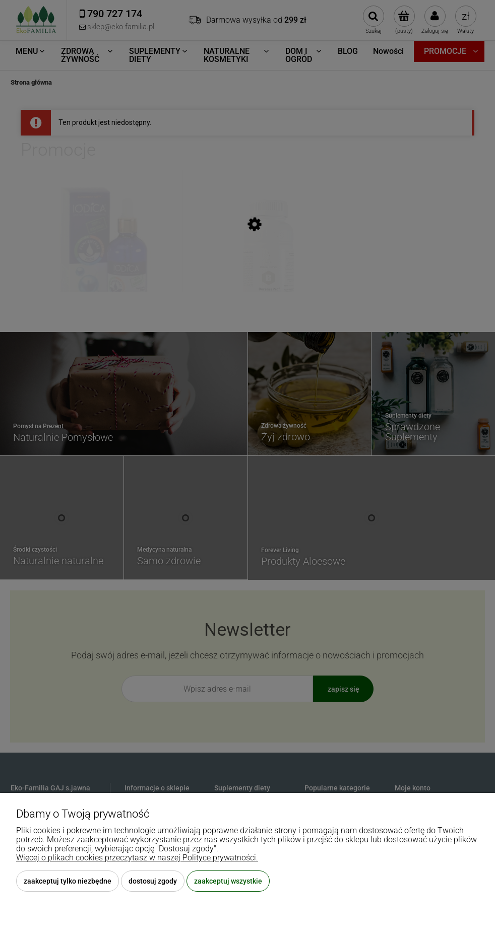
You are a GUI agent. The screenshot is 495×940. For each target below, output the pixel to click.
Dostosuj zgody (153, 881)
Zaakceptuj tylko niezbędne (67, 881)
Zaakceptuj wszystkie (228, 881)
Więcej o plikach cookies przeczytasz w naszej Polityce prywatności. (137, 857)
